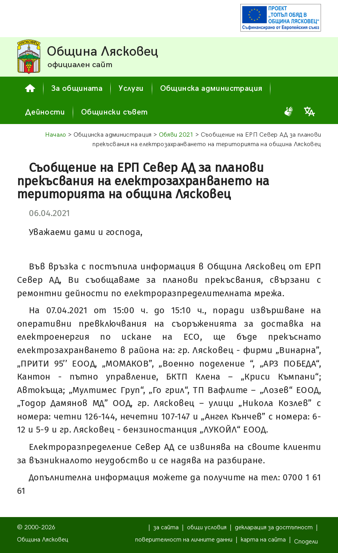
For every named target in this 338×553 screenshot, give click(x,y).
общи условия (207, 527)
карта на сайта (263, 540)
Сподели (306, 541)
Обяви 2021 (176, 135)
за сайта (166, 527)
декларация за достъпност (274, 527)
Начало (55, 135)
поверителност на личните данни (183, 540)
